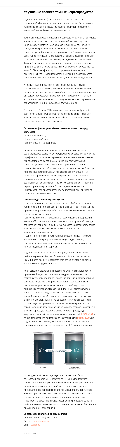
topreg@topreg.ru (40, 422)
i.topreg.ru (35, 426)
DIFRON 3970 (83, 319)
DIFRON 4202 (87, 315)
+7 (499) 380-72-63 (47, 419)
